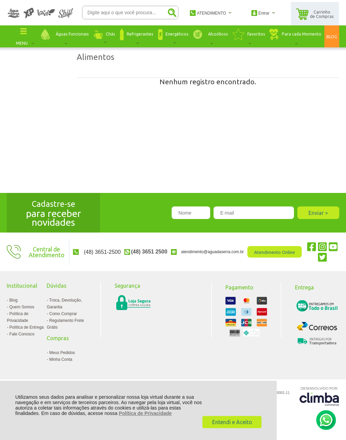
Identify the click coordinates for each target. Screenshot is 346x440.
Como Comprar (63, 313)
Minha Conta (60, 359)
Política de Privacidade (145, 413)
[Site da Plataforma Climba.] (319, 396)
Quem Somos (21, 307)
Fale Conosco (21, 334)
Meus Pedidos (62, 352)
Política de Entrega (26, 327)
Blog (13, 300)
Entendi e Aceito (232, 422)
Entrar (264, 13)
